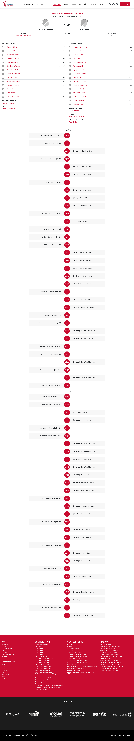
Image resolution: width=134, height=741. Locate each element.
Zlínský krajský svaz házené (108, 668)
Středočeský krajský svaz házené (110, 646)
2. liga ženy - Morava (73, 650)
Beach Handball (7, 648)
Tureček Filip (73, 122)
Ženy (3, 666)
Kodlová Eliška (78, 55)
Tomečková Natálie (13, 74)
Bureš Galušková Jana (76, 116)
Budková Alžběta (79, 89)
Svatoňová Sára (78, 58)
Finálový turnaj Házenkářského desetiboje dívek (81, 672)
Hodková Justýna (79, 100)
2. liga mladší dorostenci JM (43, 666)
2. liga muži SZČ (40, 650)
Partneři (4, 650)
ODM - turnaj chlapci (41, 689)
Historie (4, 646)
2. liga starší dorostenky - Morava (77, 656)
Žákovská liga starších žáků (43, 678)
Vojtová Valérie (78, 66)
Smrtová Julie (78, 77)
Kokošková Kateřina (80, 96)
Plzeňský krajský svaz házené (109, 650)
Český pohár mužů (40, 676)
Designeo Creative (124, 735)
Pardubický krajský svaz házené (109, 658)
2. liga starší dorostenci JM (43, 660)
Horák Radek (18, 36)
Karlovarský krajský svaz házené (109, 670)
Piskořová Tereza (13, 85)
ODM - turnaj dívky (73, 674)
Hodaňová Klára (12, 62)
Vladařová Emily (79, 93)
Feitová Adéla (11, 93)
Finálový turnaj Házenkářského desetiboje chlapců (50, 685)
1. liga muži (38, 646)
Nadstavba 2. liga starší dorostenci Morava (47, 687)
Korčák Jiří (27, 36)
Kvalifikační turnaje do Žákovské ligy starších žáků (49, 674)
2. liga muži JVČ (39, 648)
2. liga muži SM (39, 654)
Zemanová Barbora (13, 77)
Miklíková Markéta (13, 51)
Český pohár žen (72, 664)
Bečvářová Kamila (79, 62)
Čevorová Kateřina (13, 58)
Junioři (4, 668)
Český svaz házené (8, 654)
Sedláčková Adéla (79, 81)
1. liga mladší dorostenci (42, 664)
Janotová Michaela (8, 109)
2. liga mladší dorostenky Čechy (77, 660)
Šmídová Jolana (12, 89)
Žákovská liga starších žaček (75, 668)
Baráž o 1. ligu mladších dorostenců (45, 684)
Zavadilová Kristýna (13, 70)
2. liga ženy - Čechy (73, 648)
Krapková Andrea (8, 103)
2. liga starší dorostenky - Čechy (77, 654)
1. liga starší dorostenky (74, 652)
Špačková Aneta (79, 70)
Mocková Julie (78, 104)
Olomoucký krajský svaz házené (109, 664)
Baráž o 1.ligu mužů (40, 682)
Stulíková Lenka (74, 111)
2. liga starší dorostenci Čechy (44, 658)
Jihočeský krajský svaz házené (109, 648)
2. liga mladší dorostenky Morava (77, 662)
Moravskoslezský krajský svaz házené (111, 666)
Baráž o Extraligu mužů (41, 680)
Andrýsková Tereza (13, 81)
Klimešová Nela (12, 47)
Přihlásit (125, 4)
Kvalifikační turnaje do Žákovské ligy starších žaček (82, 666)
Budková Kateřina (79, 51)
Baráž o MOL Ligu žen (74, 670)
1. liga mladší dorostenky (74, 658)
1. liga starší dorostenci (41, 656)
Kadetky (4, 678)
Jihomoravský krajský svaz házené (110, 662)
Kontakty (4, 656)
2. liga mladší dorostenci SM (43, 668)
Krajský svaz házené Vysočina (109, 660)
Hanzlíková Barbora (80, 47)
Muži (3, 664)
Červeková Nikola (13, 96)
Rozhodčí (5, 652)
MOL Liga (70, 644)
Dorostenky (5, 674)
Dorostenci (5, 672)
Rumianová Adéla (13, 55)
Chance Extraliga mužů (41, 644)
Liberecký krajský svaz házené (109, 654)
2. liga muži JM (39, 652)
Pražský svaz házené (106, 644)
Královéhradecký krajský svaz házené (111, 656)
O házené (5, 644)
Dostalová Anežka (79, 74)
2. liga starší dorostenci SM (43, 662)
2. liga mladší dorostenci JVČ (43, 670)
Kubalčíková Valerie (13, 66)
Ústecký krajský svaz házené (108, 652)
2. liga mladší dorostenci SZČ (44, 672)
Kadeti (4, 676)
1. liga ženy (70, 646)
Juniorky (4, 670)
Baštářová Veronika (80, 85)
